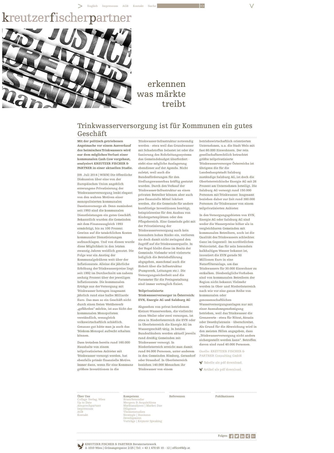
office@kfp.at (181, 447)
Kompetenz (131, 396)
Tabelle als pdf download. (223, 362)
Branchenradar (133, 399)
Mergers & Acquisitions (139, 402)
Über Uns (83, 396)
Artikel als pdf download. (223, 369)
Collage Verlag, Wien (91, 399)
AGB (125, 6)
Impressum (110, 6)
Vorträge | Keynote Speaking (142, 421)
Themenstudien (134, 411)
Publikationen (224, 396)
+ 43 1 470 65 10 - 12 (156, 447)
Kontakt (138, 6)
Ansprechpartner (89, 405)
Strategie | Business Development (137, 416)
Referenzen (177, 396)
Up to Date (84, 402)
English (92, 6)
